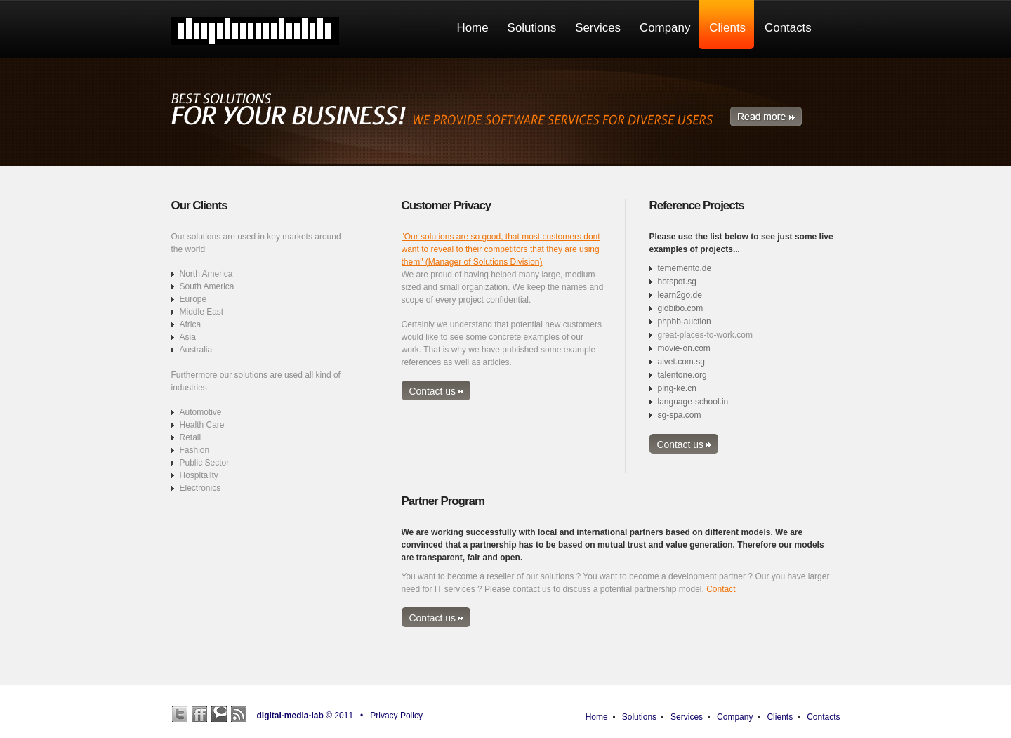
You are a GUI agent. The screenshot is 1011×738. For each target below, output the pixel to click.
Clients (780, 717)
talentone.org (682, 375)
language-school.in (693, 402)
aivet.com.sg (681, 362)
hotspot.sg (677, 281)
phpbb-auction (684, 322)
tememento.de (685, 268)
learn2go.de (680, 295)
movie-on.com (684, 348)
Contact (720, 589)
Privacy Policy (396, 715)
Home (597, 717)
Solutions (639, 717)
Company (735, 717)
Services (686, 717)
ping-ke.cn (677, 388)
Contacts (823, 717)
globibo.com (680, 308)
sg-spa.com (679, 415)
